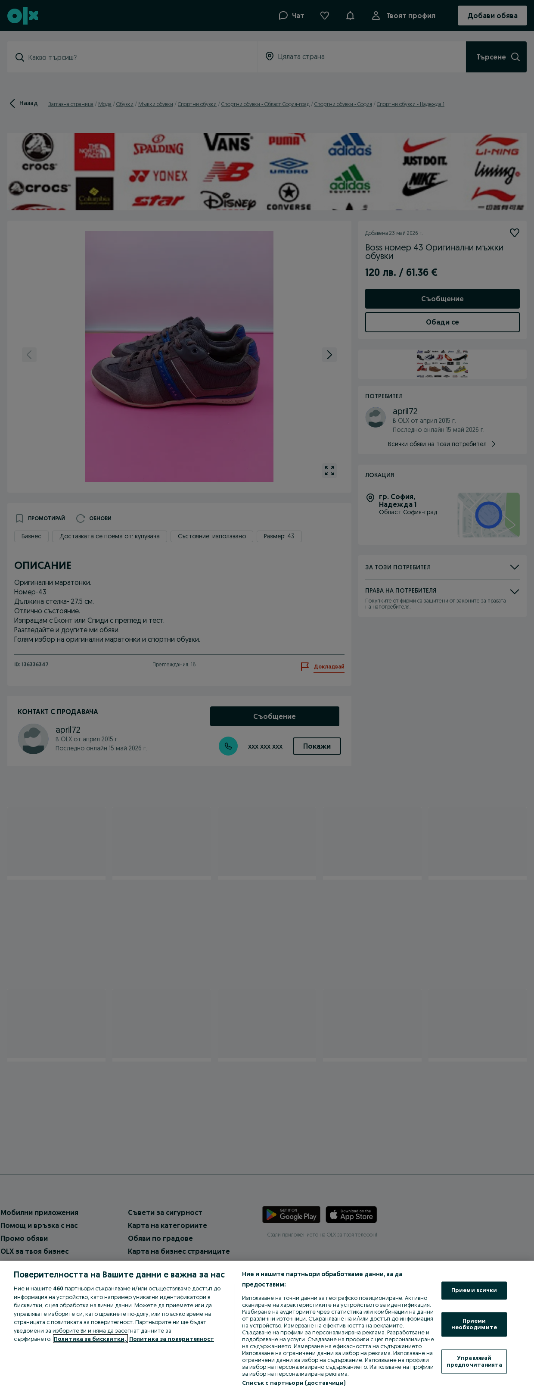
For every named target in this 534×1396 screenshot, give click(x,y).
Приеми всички (474, 1290)
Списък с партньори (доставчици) (294, 1382)
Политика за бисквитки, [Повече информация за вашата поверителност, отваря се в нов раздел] (90, 1338)
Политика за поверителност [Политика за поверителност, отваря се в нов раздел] (171, 1338)
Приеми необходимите (474, 1324)
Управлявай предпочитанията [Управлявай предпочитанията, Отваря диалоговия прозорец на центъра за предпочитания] (474, 1361)
